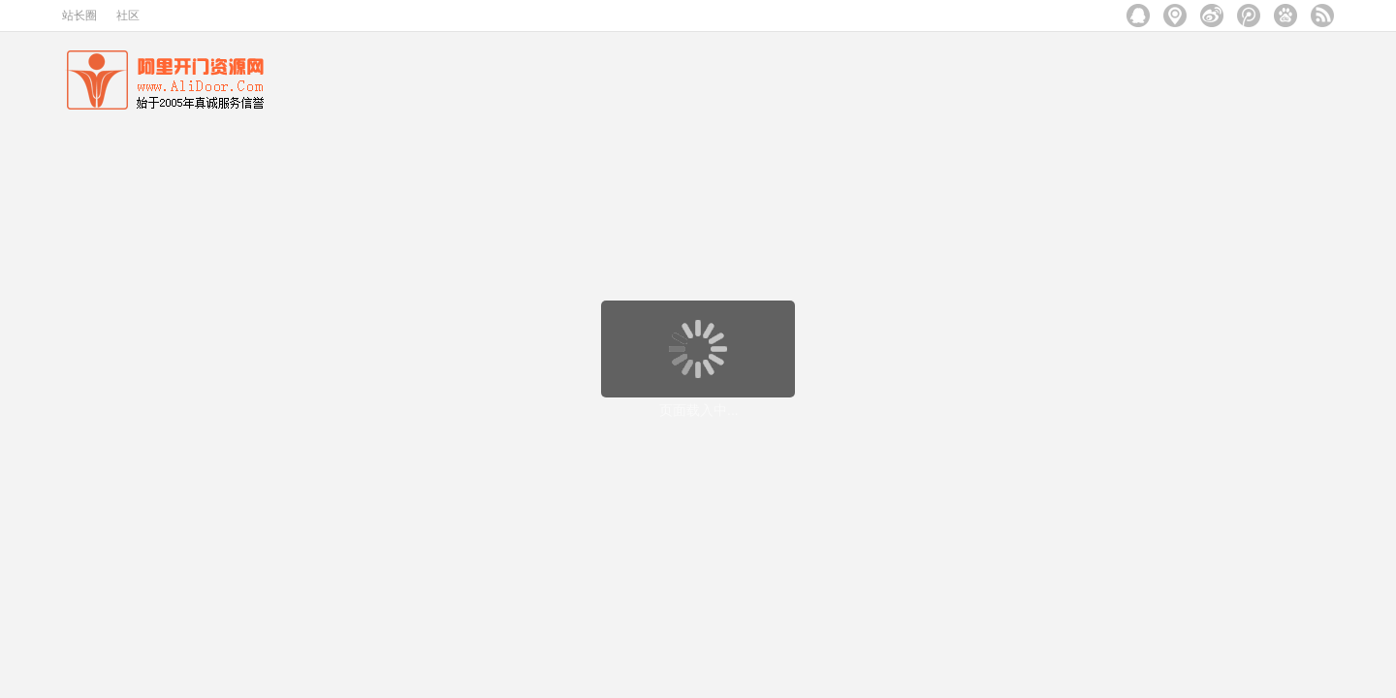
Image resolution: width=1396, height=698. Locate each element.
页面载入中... (699, 410)
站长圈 (79, 15)
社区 (128, 15)
